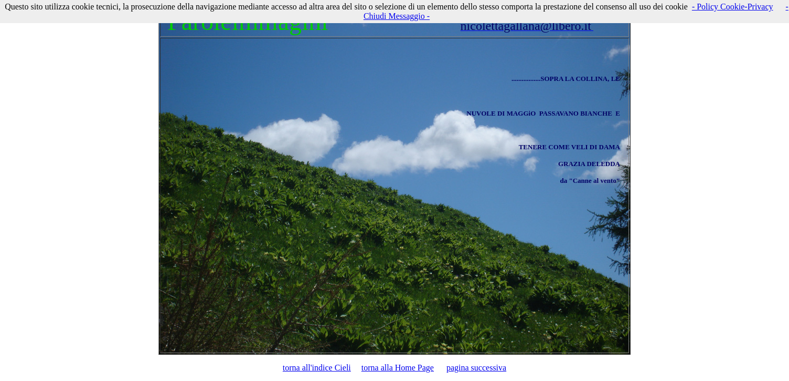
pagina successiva (476, 367)
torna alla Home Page (397, 367)
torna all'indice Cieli (317, 367)
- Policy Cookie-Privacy (732, 6)
